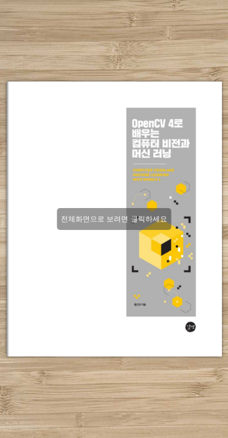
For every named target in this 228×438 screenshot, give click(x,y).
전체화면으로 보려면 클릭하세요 (114, 219)
